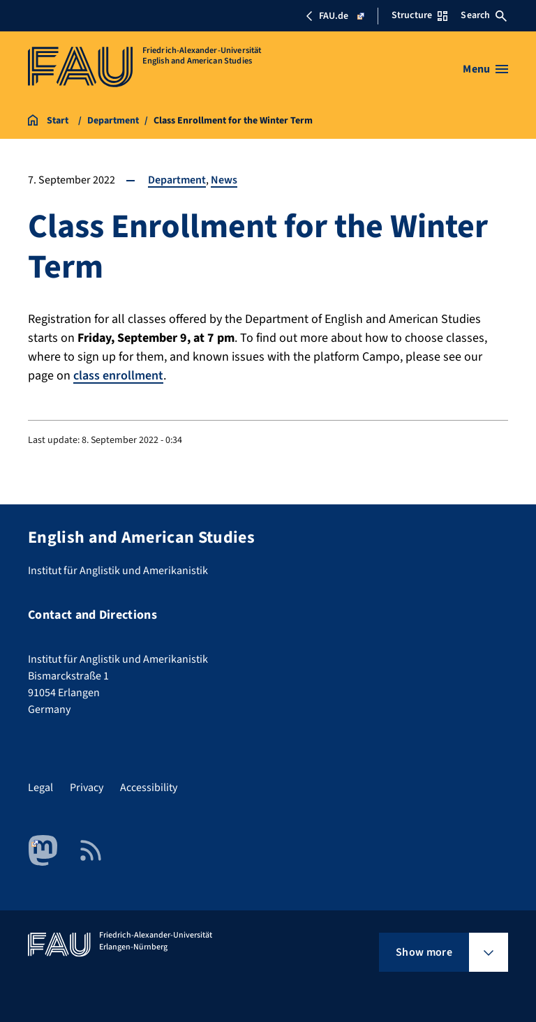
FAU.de (334, 16)
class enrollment (118, 375)
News (224, 180)
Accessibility (148, 787)
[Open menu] (485, 69)
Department (177, 180)
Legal (40, 787)
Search (484, 15)
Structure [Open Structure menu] (419, 15)
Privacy (86, 787)
